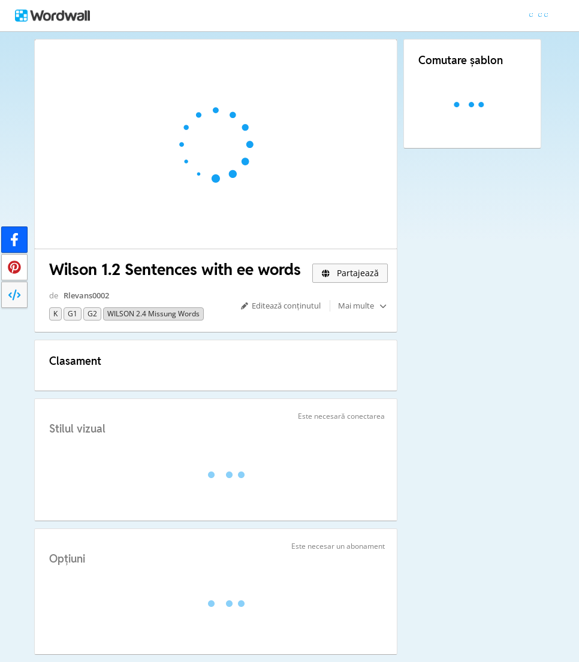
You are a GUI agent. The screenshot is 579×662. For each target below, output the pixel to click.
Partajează (350, 273)
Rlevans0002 (86, 295)
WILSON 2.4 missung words (153, 314)
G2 (92, 314)
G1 (72, 314)
